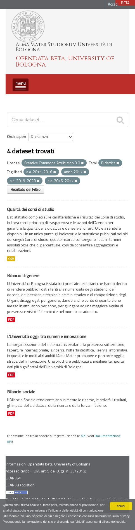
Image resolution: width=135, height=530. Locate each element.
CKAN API (13, 478)
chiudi (121, 506)
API (83, 435)
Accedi (113, 4)
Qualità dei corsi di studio (30, 209)
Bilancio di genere (23, 275)
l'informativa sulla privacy (112, 516)
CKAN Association (20, 485)
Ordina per (16, 136)
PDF (11, 319)
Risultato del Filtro (26, 189)
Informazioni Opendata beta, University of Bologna (48, 464)
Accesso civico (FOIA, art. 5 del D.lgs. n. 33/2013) (46, 471)
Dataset (15, 99)
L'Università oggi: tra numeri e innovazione (46, 336)
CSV (11, 258)
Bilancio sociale (21, 391)
